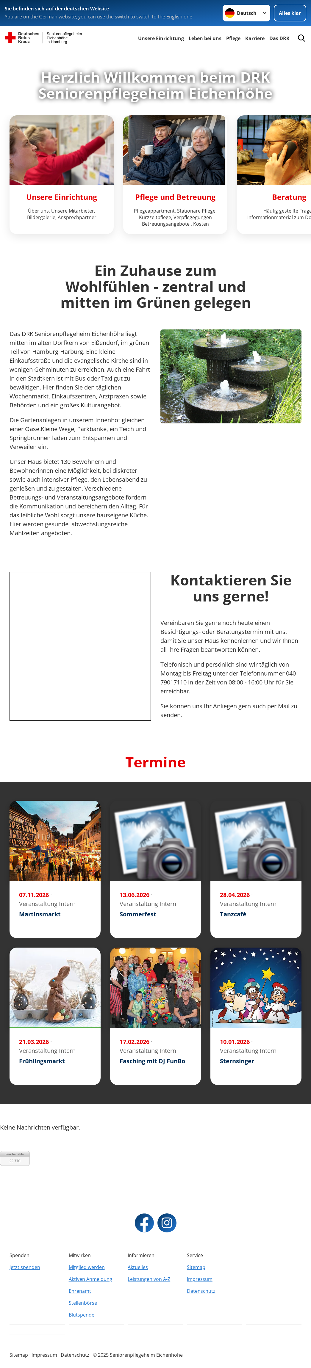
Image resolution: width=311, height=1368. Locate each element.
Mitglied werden (87, 1267)
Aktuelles (138, 1267)
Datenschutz (201, 1291)
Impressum (199, 1279)
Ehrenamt (80, 1291)
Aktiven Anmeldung (90, 1279)
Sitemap (196, 1267)
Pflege (233, 38)
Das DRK (279, 38)
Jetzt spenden (25, 1267)
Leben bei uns (205, 38)
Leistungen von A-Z (149, 1279)
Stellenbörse (83, 1303)
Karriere (255, 38)
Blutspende (81, 1315)
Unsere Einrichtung (161, 38)
